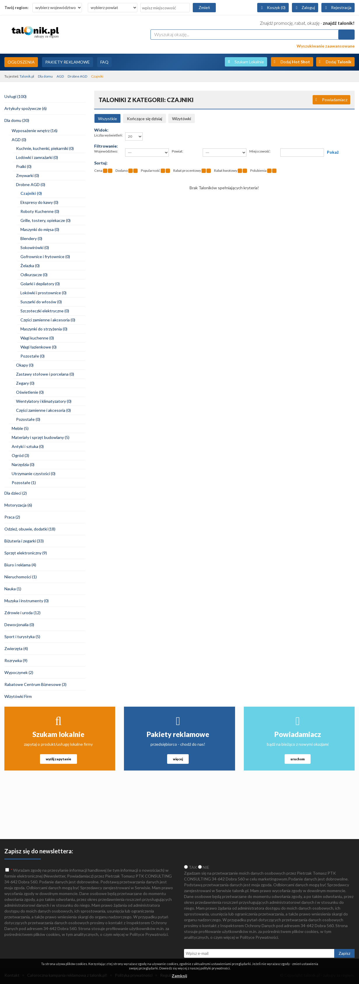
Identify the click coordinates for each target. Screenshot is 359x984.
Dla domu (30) (16, 120)
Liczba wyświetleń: (108, 135)
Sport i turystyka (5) (22, 636)
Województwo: (106, 151)
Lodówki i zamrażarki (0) (37, 157)
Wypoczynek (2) (18, 672)
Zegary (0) (25, 383)
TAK (190, 867)
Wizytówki (181, 118)
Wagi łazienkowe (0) (38, 346)
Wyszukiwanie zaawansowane (326, 45)
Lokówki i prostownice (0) (43, 292)
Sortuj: (101, 162)
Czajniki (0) (31, 193)
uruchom (297, 759)
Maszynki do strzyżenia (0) (43, 328)
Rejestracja (341, 7)
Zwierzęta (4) (16, 648)
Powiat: (177, 151)
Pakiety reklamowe (178, 734)
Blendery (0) (31, 238)
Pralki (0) (23, 166)
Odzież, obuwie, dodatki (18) (29, 528)
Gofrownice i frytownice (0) (45, 256)
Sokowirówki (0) (34, 247)
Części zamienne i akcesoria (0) (47, 319)
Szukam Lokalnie (249, 61)
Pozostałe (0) (32, 355)
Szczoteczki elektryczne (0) (44, 310)
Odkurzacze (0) (34, 274)
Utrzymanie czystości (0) (33, 473)
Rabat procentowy (187, 170)
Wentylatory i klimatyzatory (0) (43, 401)
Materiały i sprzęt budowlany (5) (40, 437)
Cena (98, 170)
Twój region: (16, 7)
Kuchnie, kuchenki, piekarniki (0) (45, 148)
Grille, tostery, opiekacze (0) (45, 220)
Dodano (121, 170)
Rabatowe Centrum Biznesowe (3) (35, 684)
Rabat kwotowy (225, 170)
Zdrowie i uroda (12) (22, 612)
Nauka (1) (12, 588)
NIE (203, 867)
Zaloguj (308, 7)
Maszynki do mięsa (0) (39, 229)
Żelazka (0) (30, 265)
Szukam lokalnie (58, 734)
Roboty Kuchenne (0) (39, 211)
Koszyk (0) (276, 7)
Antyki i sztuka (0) (28, 446)
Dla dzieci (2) (15, 493)
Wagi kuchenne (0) (37, 337)
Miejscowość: (260, 151)
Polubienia (258, 170)
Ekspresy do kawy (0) (39, 202)
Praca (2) (12, 516)
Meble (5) (20, 428)
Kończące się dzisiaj (144, 118)
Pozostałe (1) (24, 482)
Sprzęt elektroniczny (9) (25, 552)
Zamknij (179, 975)
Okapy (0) (25, 365)
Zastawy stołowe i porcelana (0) (45, 374)
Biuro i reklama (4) (20, 564)
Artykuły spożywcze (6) (25, 108)
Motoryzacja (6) (18, 504)
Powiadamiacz (334, 99)
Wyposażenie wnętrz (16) (34, 130)
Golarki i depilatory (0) (40, 283)
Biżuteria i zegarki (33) (24, 540)
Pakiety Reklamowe (67, 61)
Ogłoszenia (21, 61)
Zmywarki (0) (27, 175)
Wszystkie (107, 118)
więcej (178, 759)
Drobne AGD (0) (30, 184)
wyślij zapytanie (58, 759)
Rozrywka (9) (15, 660)
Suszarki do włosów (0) (41, 301)
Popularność (150, 170)
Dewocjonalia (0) (19, 624)
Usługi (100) (15, 96)
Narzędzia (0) (23, 464)
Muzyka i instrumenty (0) (26, 600)
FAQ (104, 61)
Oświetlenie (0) (30, 392)
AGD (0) (19, 139)
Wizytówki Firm (18, 696)
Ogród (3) (20, 455)
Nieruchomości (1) (20, 576)
